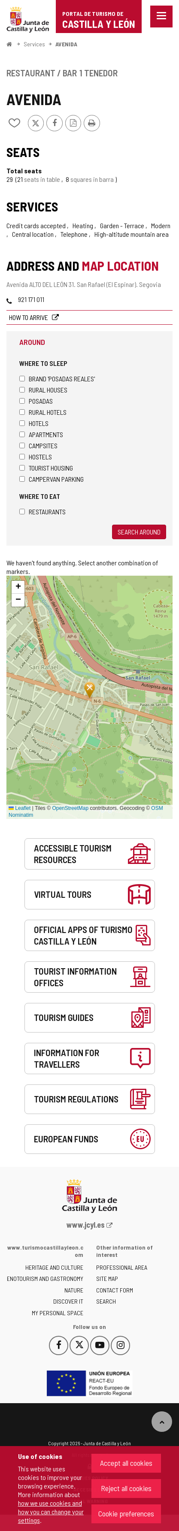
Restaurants (42, 511)
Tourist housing (46, 468)
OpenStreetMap (70, 808)
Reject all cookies (126, 1488)
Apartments (41, 434)
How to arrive (29, 317)
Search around (139, 532)
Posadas (36, 401)
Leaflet (19, 808)
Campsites (38, 445)
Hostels (35, 457)
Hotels (34, 423)
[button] (18, 587)
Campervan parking (51, 479)
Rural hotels (43, 412)
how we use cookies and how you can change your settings (51, 1511)
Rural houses (43, 390)
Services (34, 44)
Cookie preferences (126, 1513)
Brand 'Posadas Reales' (57, 378)
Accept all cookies (126, 1463)
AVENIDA (66, 44)
